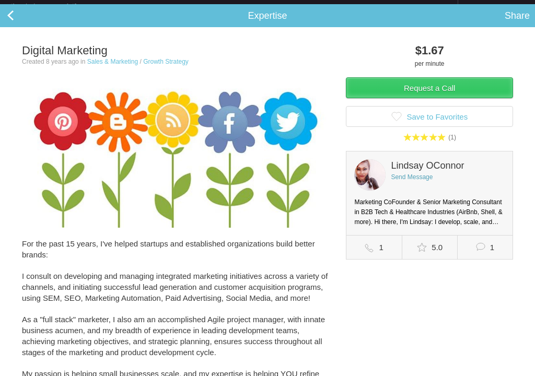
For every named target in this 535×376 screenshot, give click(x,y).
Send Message (412, 185)
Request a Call (429, 96)
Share (517, 24)
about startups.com (495, 6)
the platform (54, 6)
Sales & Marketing (112, 70)
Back (21, 24)
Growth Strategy (166, 70)
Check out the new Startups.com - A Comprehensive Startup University (344, 6)
